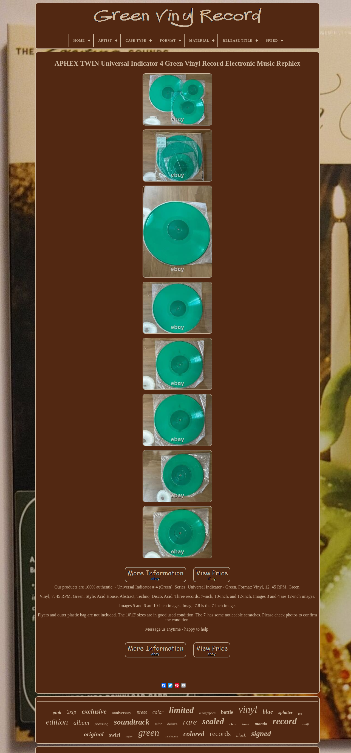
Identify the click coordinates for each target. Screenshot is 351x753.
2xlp (71, 712)
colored (193, 734)
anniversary (121, 713)
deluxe (172, 724)
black (241, 735)
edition (57, 721)
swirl (114, 735)
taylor (129, 736)
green (148, 733)
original (94, 734)
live (300, 713)
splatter (285, 712)
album (81, 722)
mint (158, 724)
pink (57, 712)
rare (190, 721)
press (142, 712)
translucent (171, 736)
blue (268, 711)
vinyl (248, 709)
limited (181, 710)
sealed (213, 721)
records (220, 734)
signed (261, 733)
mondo (261, 724)
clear (233, 724)
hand (245, 724)
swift (305, 724)
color (157, 712)
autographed (207, 713)
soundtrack (131, 722)
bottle (227, 712)
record (285, 721)
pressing (101, 724)
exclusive (94, 711)
